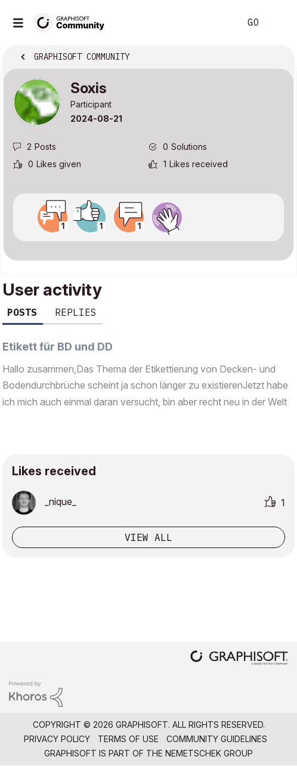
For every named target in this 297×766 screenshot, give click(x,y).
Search (212, 22)
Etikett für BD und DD (57, 346)
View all (148, 537)
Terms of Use (128, 739)
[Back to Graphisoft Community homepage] (73, 22)
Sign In (278, 22)
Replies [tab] (76, 312)
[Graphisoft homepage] (239, 658)
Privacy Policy (57, 739)
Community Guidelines (216, 739)
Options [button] (277, 58)
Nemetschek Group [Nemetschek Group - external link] (209, 753)
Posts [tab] (22, 312)
